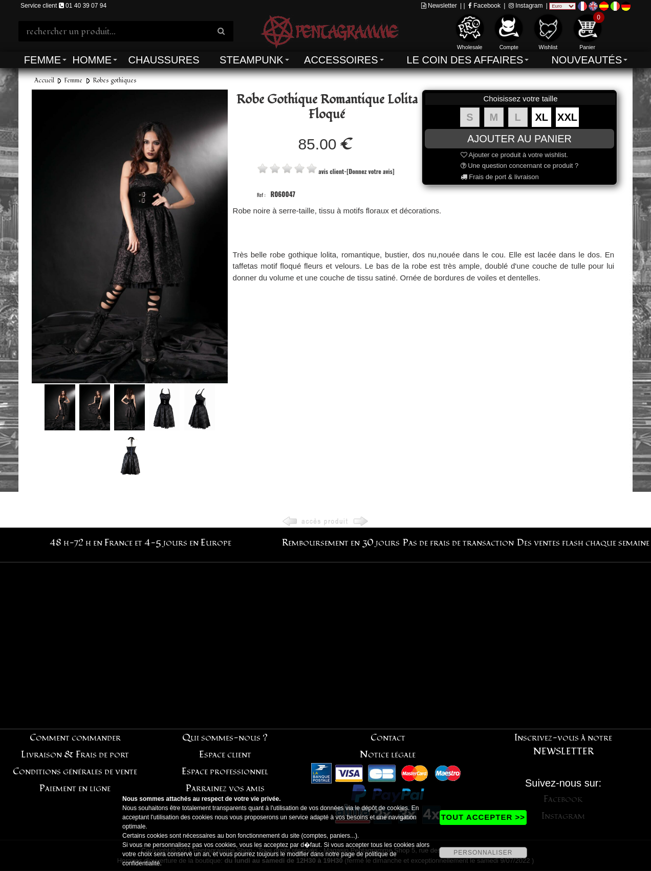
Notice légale (388, 754)
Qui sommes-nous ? (225, 737)
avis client (331, 171)
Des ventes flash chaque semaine (583, 542)
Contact (388, 737)
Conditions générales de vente (75, 771)
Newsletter (439, 5)
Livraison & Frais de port (75, 754)
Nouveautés (586, 60)
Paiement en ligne (75, 788)
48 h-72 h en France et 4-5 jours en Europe (140, 542)
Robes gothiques (115, 80)
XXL (567, 117)
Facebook (484, 5)
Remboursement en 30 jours (341, 542)
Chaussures (164, 60)
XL (542, 117)
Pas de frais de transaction (458, 542)
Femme (42, 60)
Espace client (225, 754)
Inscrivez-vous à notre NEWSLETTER (563, 744)
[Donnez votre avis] (370, 171)
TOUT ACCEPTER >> (483, 817)
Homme (92, 60)
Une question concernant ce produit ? (520, 165)
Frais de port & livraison (500, 177)
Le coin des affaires (465, 60)
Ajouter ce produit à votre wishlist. (514, 155)
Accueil (44, 80)
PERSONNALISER (482, 852)
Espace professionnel (225, 771)
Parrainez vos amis (225, 788)
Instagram (526, 5)
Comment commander (75, 737)
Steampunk (251, 60)
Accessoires (341, 60)
